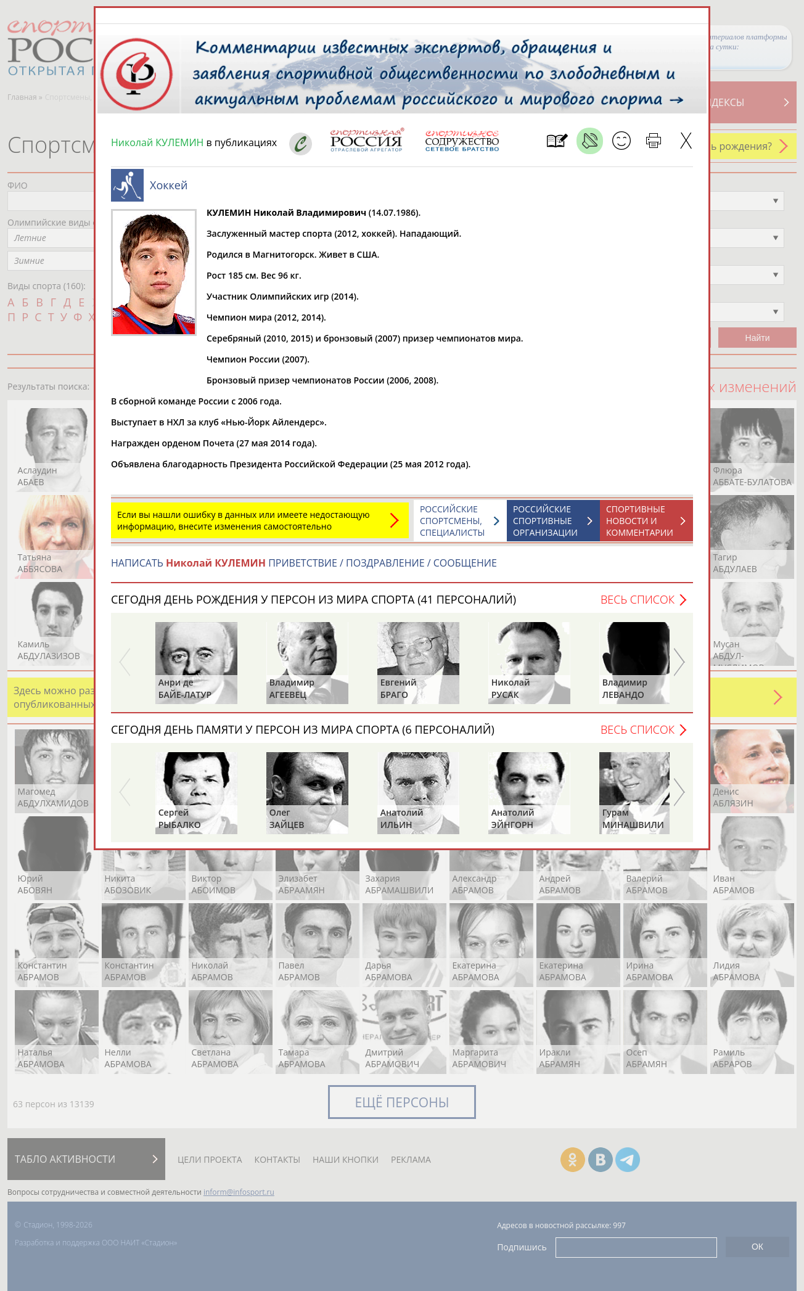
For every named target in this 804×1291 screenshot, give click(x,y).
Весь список (638, 599)
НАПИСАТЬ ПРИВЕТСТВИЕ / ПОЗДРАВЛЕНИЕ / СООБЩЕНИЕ (304, 563)
